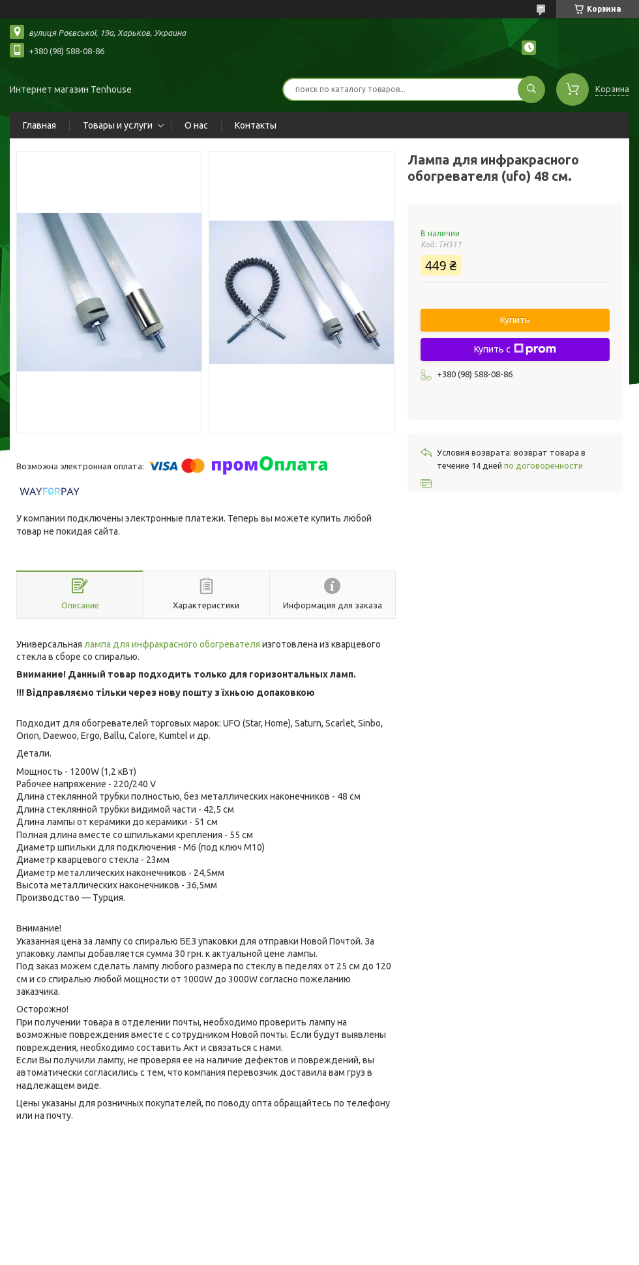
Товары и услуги (118, 125)
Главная (39, 125)
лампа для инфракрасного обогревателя (172, 644)
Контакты (255, 125)
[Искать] (531, 89)
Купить (515, 320)
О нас (196, 125)
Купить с (515, 349)
